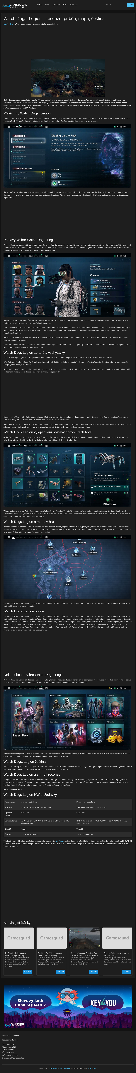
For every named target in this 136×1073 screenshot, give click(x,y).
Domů (6, 24)
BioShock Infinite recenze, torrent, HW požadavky (16, 954)
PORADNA (56, 5)
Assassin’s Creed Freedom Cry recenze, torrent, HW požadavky (84, 954)
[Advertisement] (68, 43)
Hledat (130, 5)
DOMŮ (39, 5)
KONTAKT (74, 5)
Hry (11, 24)
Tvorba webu (91, 1068)
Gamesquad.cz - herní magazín (59, 1068)
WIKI (65, 5)
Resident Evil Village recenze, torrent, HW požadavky (50, 954)
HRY (47, 5)
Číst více (27, 972)
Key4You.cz (59, 841)
